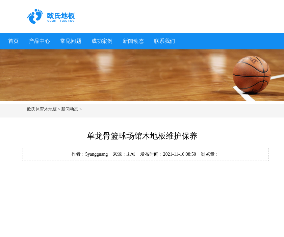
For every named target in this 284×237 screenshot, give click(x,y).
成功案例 (102, 41)
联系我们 (164, 41)
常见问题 (70, 41)
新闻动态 (133, 41)
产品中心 (39, 41)
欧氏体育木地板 (42, 109)
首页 (13, 41)
